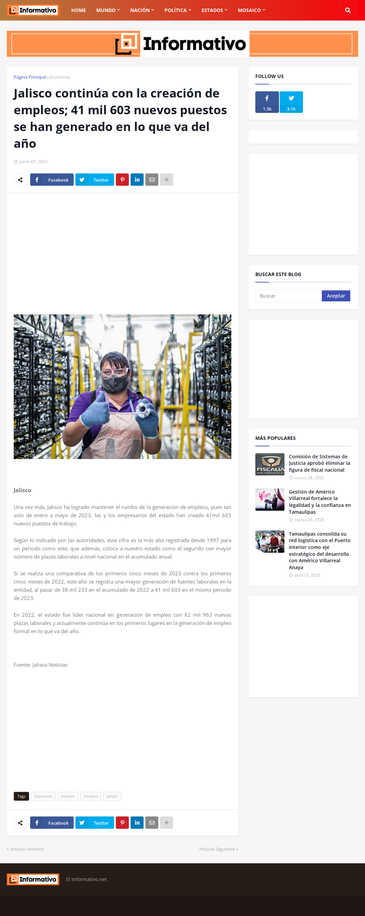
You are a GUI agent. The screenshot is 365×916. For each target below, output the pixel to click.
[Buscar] (289, 295)
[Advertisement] (122, 249)
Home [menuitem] (78, 10)
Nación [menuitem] (140, 10)
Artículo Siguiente (217, 849)
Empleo (68, 796)
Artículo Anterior (27, 849)
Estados (91, 796)
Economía (60, 77)
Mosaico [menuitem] (249, 10)
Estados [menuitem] (212, 10)
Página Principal (30, 77)
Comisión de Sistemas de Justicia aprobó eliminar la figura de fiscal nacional (319, 463)
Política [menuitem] (176, 10)
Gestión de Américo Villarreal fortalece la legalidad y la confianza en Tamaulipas (320, 501)
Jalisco (112, 796)
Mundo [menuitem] (105, 10)
